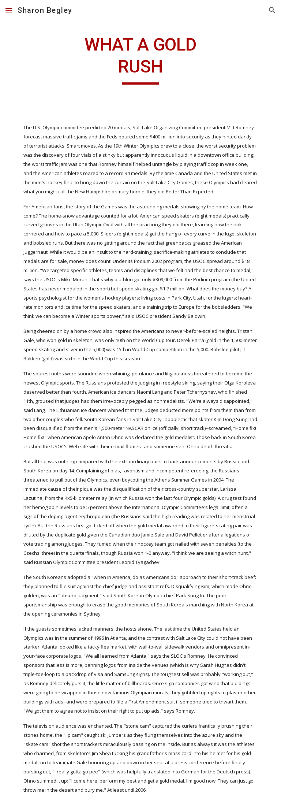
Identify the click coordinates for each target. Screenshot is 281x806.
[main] (140, 59)
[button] (9, 10)
